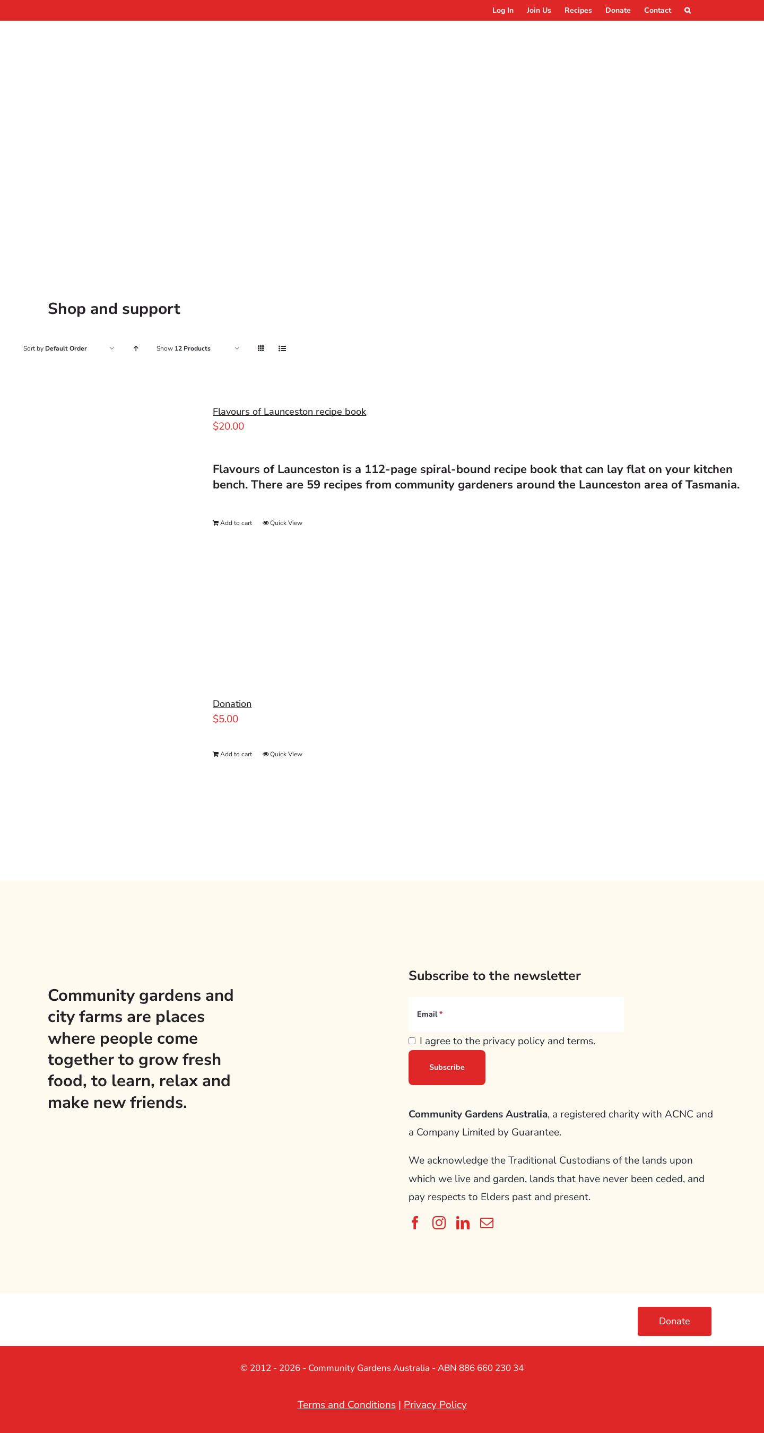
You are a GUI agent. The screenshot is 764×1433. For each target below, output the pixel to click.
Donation (232, 703)
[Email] (516, 1014)
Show (184, 348)
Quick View (286, 523)
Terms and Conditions (347, 1405)
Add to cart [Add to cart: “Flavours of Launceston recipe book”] (236, 523)
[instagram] (439, 1222)
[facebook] (415, 1222)
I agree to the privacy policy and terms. (507, 1041)
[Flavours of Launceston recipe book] (99, 525)
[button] (687, 10)
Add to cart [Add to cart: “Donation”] (236, 754)
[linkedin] (463, 1222)
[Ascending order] (135, 349)
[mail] (486, 1222)
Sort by (55, 348)
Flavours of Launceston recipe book (289, 411)
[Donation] (99, 754)
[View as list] (282, 348)
